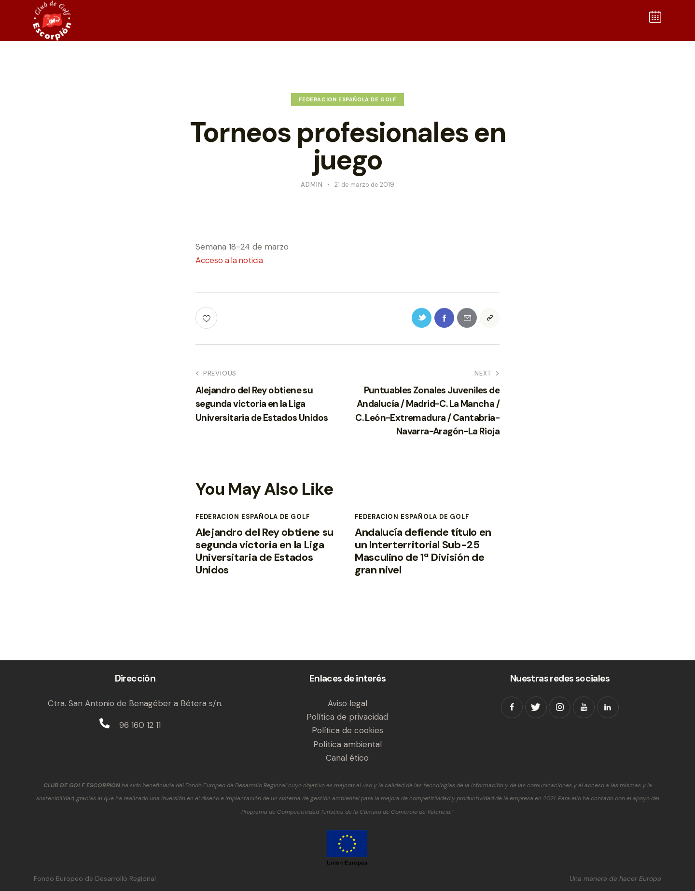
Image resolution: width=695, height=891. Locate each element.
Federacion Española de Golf (347, 99)
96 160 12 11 (140, 725)
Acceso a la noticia (231, 260)
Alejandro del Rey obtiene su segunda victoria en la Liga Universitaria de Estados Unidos (264, 557)
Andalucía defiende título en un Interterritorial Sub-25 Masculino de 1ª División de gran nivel (426, 557)
